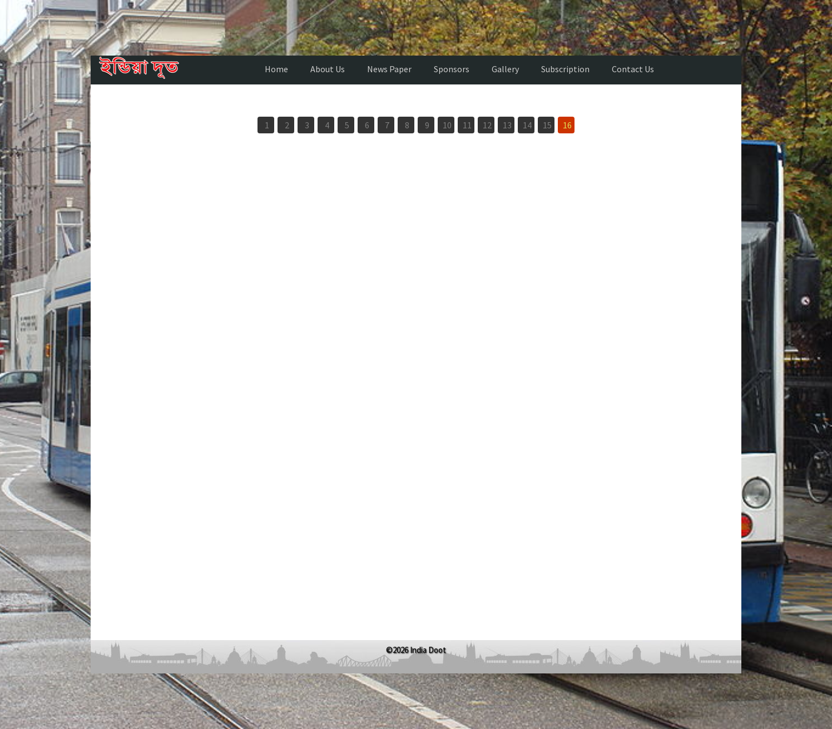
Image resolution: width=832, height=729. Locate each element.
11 (467, 125)
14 (527, 125)
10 (447, 125)
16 (567, 125)
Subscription (565, 68)
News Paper (389, 68)
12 (487, 125)
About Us (327, 68)
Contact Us (633, 68)
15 (547, 125)
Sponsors (451, 68)
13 (507, 125)
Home (276, 68)
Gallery (505, 68)
